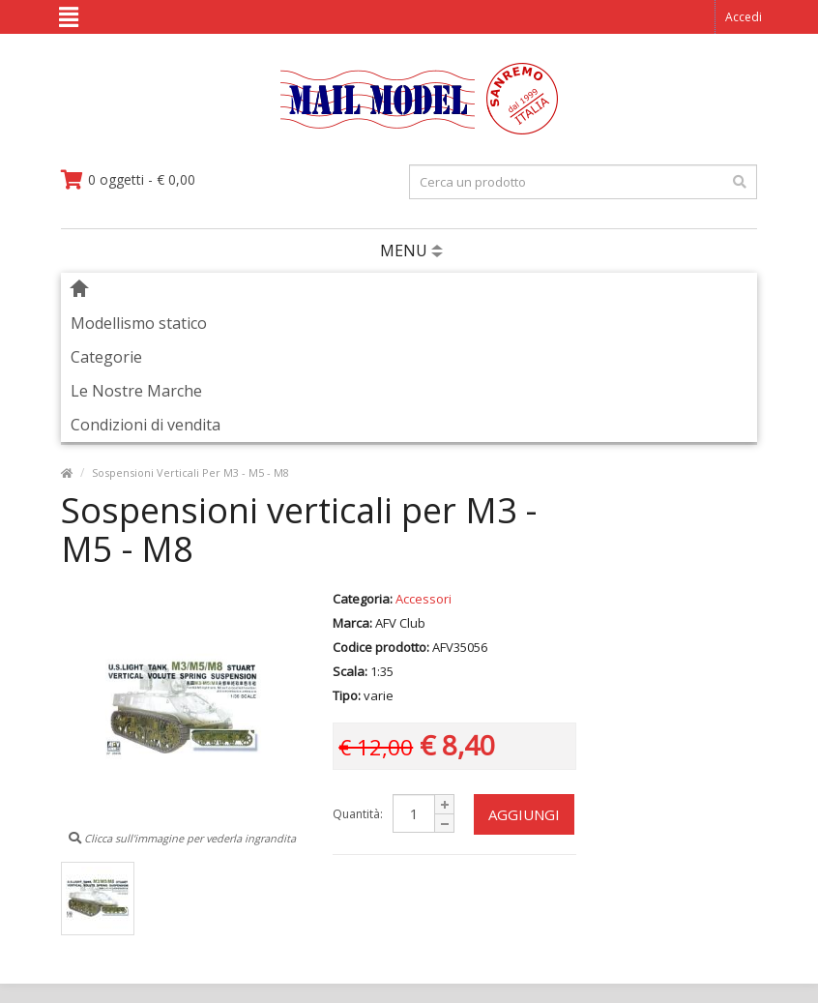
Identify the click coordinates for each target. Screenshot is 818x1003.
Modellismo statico (139, 323)
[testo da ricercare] (583, 181)
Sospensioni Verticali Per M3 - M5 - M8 (190, 472)
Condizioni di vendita (145, 424)
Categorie (106, 357)
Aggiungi (524, 814)
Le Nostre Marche (136, 390)
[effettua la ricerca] (739, 181)
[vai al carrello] (128, 179)
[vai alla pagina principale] (409, 130)
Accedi (743, 17)
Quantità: (358, 814)
